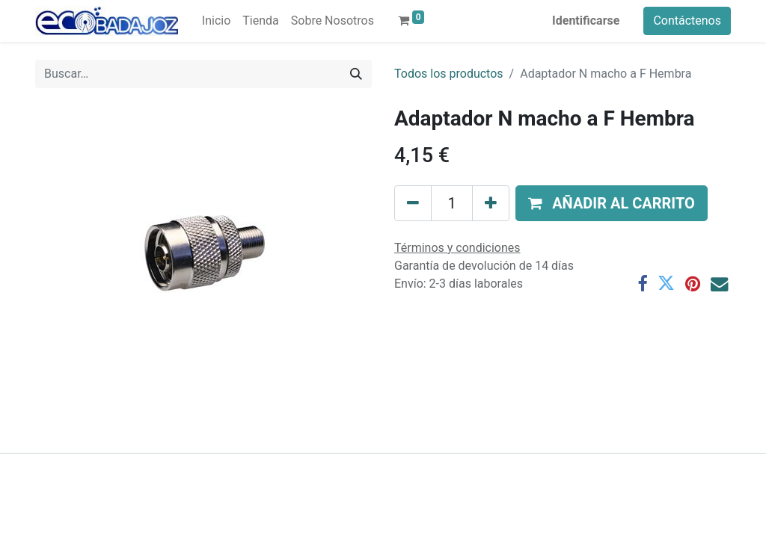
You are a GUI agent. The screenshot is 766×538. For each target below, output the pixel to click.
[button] (611, 203)
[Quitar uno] (413, 203)
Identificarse (585, 20)
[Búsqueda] (356, 74)
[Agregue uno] (490, 203)
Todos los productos (448, 74)
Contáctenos (687, 20)
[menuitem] (216, 21)
